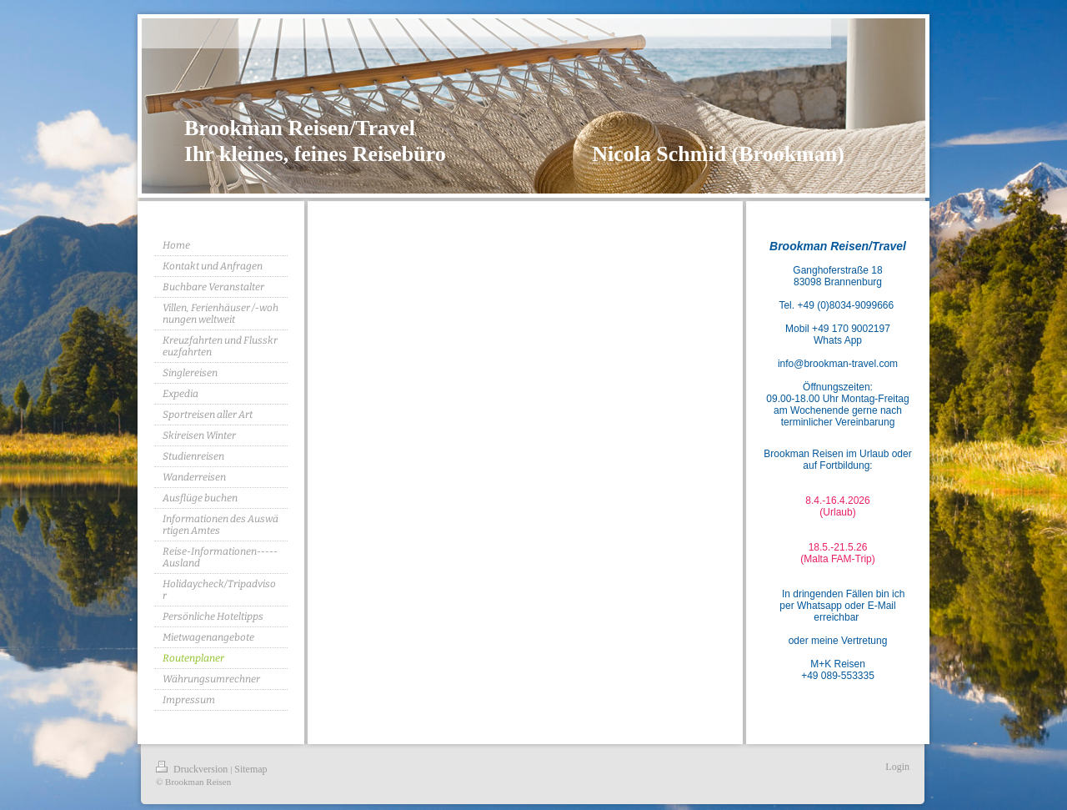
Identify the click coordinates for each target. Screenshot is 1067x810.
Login (897, 766)
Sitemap (250, 769)
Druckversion (193, 769)
